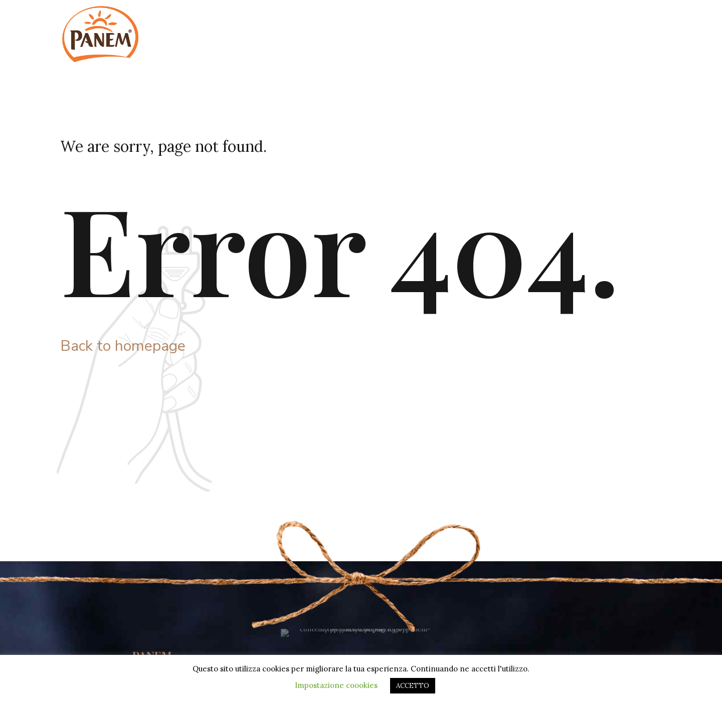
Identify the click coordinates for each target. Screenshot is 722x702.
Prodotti (595, 20)
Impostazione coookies (336, 685)
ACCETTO (412, 685)
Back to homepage (123, 346)
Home (425, 20)
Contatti (648, 20)
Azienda (474, 20)
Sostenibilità (534, 20)
